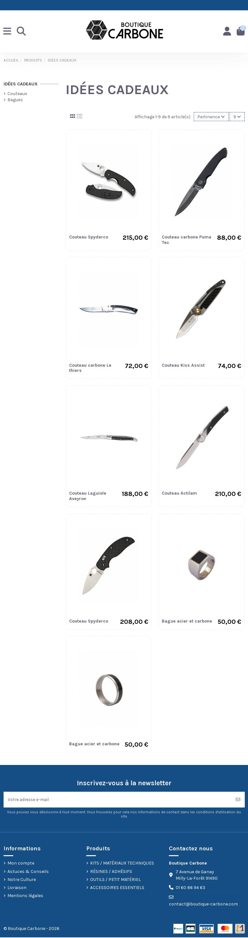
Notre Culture (21, 880)
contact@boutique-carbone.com (203, 904)
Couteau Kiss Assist (183, 365)
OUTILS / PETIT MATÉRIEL (115, 880)
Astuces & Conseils (28, 872)
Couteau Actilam (179, 493)
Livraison (16, 888)
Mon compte (20, 863)
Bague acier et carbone (187, 621)
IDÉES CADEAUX (21, 84)
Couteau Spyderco (88, 237)
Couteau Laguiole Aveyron (87, 495)
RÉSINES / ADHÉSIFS (111, 872)
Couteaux (17, 93)
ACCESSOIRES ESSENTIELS (117, 888)
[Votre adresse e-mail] (118, 800)
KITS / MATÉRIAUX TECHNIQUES (122, 863)
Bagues (15, 99)
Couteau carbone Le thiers (90, 368)
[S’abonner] (238, 800)
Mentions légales (25, 896)
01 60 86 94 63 (190, 888)
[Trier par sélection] (210, 116)
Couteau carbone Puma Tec (186, 240)
